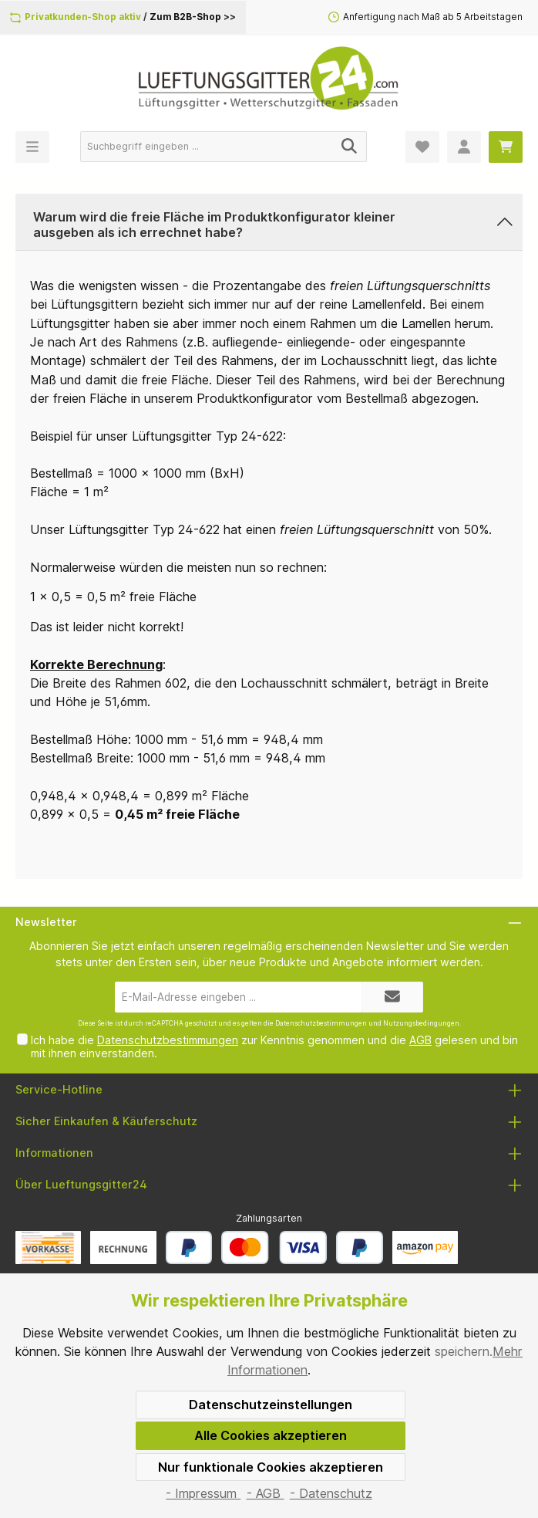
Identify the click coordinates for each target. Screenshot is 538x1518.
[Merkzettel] (422, 147)
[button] (269, 222)
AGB (420, 1039)
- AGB (265, 1493)
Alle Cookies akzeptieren (270, 1435)
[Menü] (32, 147)
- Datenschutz (331, 1493)
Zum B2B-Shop (185, 17)
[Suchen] (349, 146)
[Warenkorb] (506, 147)
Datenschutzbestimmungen (321, 1023)
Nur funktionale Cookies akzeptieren (270, 1467)
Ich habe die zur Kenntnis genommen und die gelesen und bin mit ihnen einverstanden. (274, 1046)
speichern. (464, 1351)
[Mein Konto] (464, 147)
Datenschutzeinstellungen (270, 1404)
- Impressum (203, 1493)
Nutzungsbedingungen (421, 1023)
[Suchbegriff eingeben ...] (206, 146)
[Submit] (392, 997)
